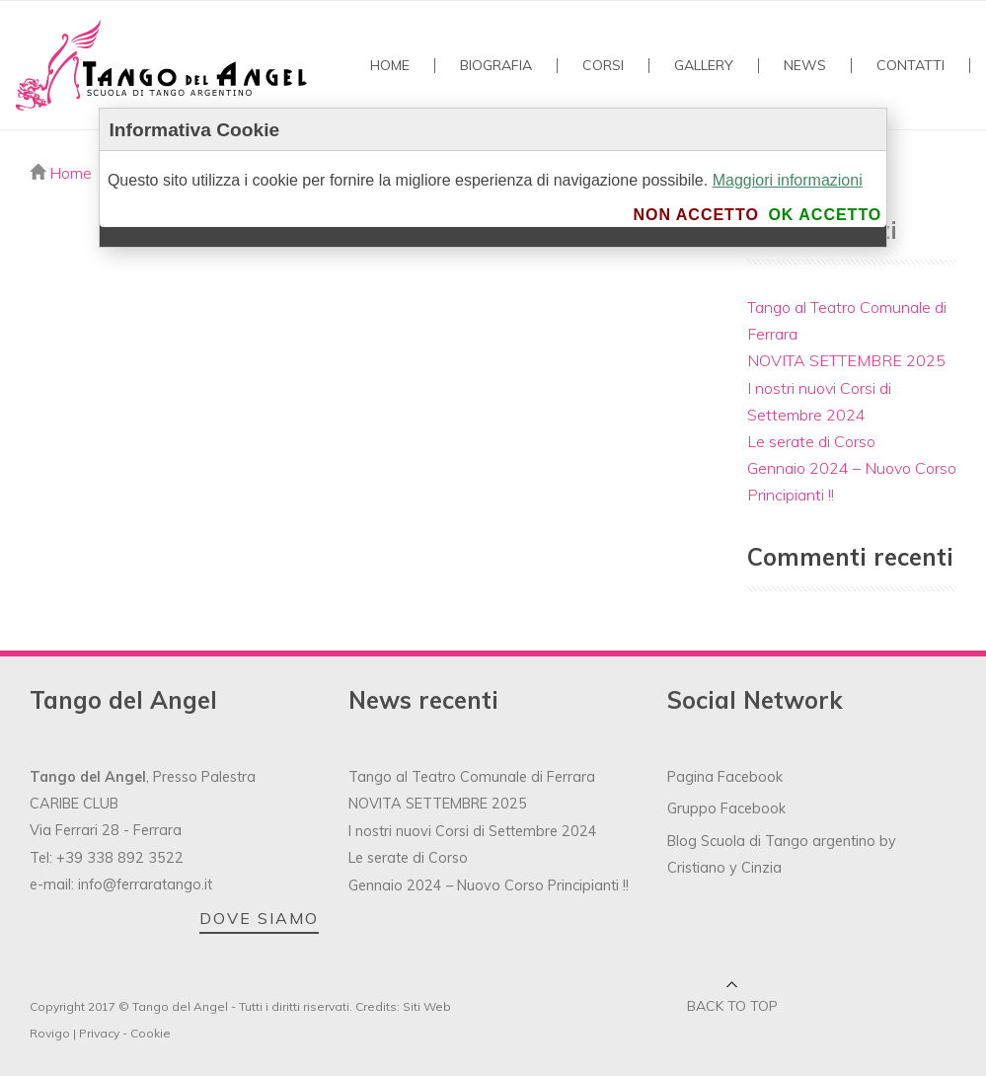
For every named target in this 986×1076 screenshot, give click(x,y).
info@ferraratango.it (145, 884)
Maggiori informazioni (788, 180)
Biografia (496, 65)
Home (390, 65)
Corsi (603, 65)
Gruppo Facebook (726, 808)
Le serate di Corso (811, 441)
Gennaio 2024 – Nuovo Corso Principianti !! (488, 885)
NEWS (805, 65)
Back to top (732, 1006)
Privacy (99, 1033)
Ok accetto (824, 214)
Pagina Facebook (725, 777)
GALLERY (703, 65)
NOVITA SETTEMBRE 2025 (846, 360)
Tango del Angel (180, 1006)
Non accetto (695, 214)
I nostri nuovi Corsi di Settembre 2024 (472, 831)
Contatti (910, 65)
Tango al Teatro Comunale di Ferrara (471, 777)
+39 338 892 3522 (120, 858)
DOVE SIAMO (259, 918)
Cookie (150, 1033)
